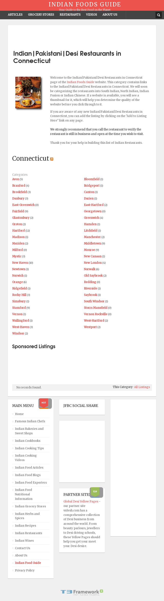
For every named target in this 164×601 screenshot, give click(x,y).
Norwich (17, 275)
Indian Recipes (25, 526)
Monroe (89, 250)
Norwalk (89, 269)
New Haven (20, 263)
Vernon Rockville (95, 314)
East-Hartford (94, 205)
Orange (17, 282)
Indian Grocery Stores (30, 506)
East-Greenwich (23, 205)
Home (19, 414)
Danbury (18, 198)
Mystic (16, 256)
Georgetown (92, 211)
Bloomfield (92, 179)
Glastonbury (20, 218)
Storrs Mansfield (95, 308)
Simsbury (19, 301)
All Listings (142, 387)
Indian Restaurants (28, 533)
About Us (21, 555)
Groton (17, 224)
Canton (89, 192)
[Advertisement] (82, 35)
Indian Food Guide (28, 563)
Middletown (92, 243)
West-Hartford (94, 320)
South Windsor (94, 301)
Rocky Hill (19, 295)
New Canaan (92, 256)
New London (93, 263)
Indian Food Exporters (31, 482)
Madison (18, 237)
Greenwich (91, 218)
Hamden (90, 224)
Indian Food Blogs (28, 475)
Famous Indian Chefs (30, 421)
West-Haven (20, 327)
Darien (89, 198)
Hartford (18, 230)
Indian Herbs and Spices (27, 516)
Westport (90, 327)
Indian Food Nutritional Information (23, 494)
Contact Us (22, 548)
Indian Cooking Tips (29, 448)
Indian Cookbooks (27, 441)
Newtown (18, 269)
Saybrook (90, 295)
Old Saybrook (93, 275)
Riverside (90, 288)
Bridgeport (92, 185)
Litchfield (90, 230)
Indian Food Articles (29, 467)
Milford (17, 250)
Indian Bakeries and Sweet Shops (29, 431)
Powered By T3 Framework (82, 592)
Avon (15, 179)
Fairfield (18, 211)
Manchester (92, 237)
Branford (18, 185)
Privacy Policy (25, 570)
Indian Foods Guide (81, 82)
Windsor (18, 333)
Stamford (19, 308)
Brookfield (19, 192)
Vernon (17, 314)
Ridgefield (19, 288)
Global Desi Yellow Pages (81, 501)
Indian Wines (24, 541)
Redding (90, 282)
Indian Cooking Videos (26, 458)
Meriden (18, 243)
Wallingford (20, 320)
